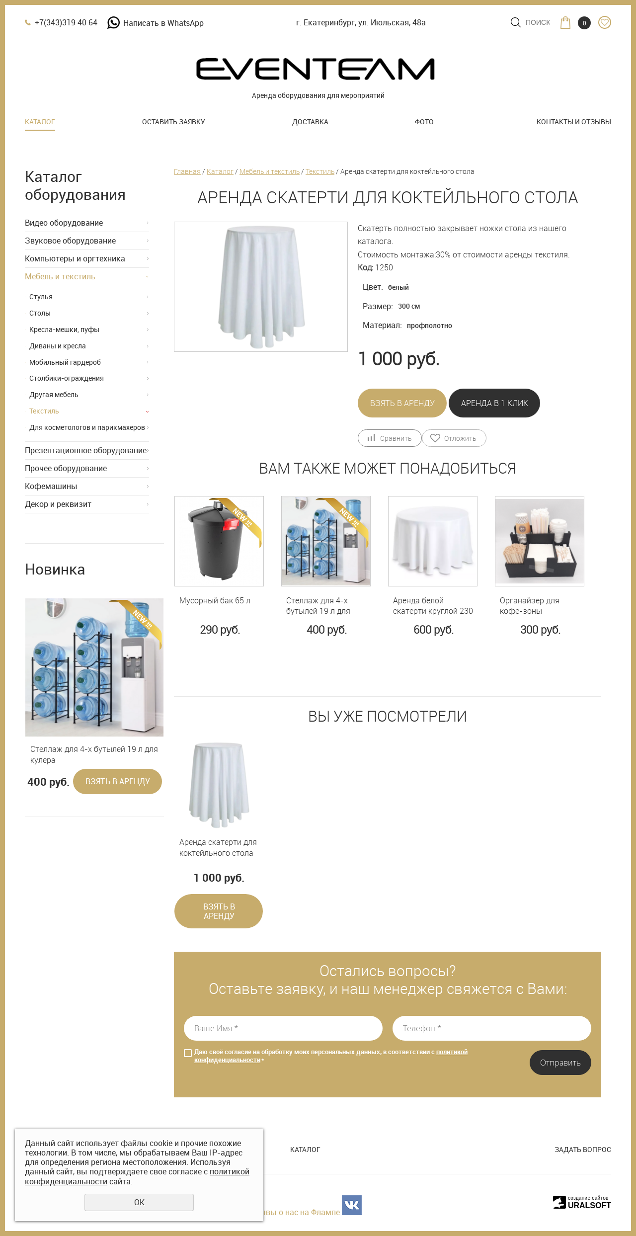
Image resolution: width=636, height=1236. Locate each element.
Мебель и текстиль (60, 276)
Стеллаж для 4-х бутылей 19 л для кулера (94, 754)
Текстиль (44, 410)
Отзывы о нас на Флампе (292, 1212)
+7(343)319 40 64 (66, 22)
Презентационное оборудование (86, 450)
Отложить (460, 438)
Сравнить (395, 438)
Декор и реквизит (58, 503)
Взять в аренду (117, 781)
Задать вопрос (583, 1149)
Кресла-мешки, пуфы (64, 329)
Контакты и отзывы (574, 121)
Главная (187, 171)
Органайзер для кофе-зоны (529, 606)
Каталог (40, 121)
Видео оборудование (64, 222)
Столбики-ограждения (66, 378)
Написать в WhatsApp (155, 22)
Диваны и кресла (57, 345)
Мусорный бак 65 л (214, 600)
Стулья (41, 296)
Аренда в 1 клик (494, 403)
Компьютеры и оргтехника (75, 258)
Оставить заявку (173, 121)
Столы (40, 313)
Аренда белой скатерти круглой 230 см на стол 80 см (433, 606)
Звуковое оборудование (70, 240)
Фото (424, 121)
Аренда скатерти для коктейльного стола (218, 847)
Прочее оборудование (66, 468)
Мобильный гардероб (65, 362)
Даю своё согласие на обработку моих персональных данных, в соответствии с (331, 1056)
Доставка (310, 121)
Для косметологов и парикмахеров (87, 427)
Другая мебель (54, 394)
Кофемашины (51, 486)
